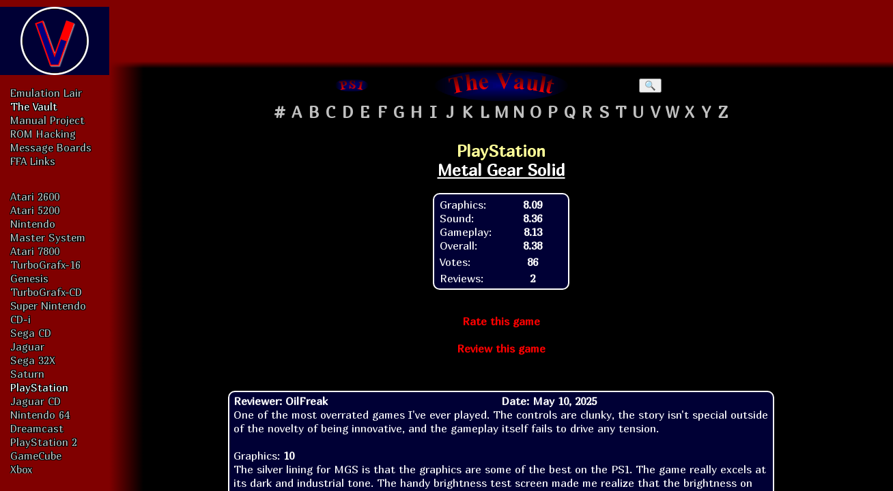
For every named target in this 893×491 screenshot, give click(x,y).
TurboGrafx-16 (45, 264)
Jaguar (27, 346)
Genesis (29, 278)
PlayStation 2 (43, 442)
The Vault (33, 106)
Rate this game (501, 321)
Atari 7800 (34, 251)
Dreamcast (36, 428)
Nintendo (32, 224)
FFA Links (32, 161)
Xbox (21, 469)
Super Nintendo (48, 305)
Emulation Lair (46, 93)
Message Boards (50, 147)
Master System (47, 237)
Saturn (27, 374)
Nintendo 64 (40, 414)
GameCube (35, 455)
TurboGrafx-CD (46, 292)
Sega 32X (32, 360)
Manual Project (47, 120)
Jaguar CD (35, 401)
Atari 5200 (34, 210)
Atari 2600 (34, 196)
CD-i (20, 319)
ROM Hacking (43, 134)
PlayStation (39, 387)
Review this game (501, 348)
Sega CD (30, 333)
